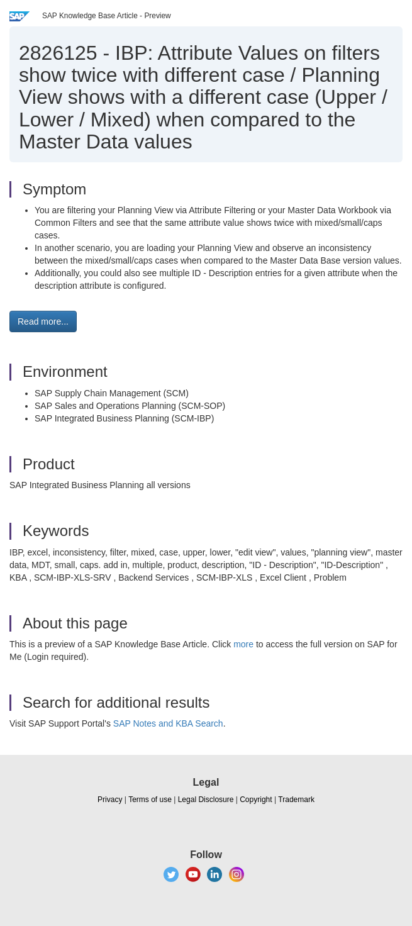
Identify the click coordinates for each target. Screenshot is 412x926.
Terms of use (150, 799)
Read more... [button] (43, 321)
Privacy (109, 799)
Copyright (256, 799)
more (243, 644)
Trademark (296, 799)
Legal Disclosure (206, 799)
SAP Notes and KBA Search (168, 723)
